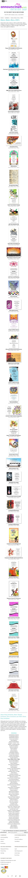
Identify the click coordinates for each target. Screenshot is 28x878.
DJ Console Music (14, 402)
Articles (2, 841)
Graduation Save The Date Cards (13, 775)
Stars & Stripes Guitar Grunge (14, 496)
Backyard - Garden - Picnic (14, 743)
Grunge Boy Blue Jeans (13, 510)
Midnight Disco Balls (14, 482)
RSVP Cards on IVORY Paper (14, 807)
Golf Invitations (14, 772)
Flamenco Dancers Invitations (14, 598)
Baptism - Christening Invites (13, 744)
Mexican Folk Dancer (14, 577)
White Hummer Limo (13, 468)
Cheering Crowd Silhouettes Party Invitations (13, 69)
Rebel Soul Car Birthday (13, 363)
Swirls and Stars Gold (14, 656)
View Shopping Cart (18, 851)
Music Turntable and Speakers (14, 435)
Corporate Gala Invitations (14, 756)
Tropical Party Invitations (14, 821)
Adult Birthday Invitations (14, 735)
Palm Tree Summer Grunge (14, 205)
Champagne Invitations (13, 752)
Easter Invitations (13, 763)
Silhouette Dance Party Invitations (14, 349)
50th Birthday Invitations (14, 737)
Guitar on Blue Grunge (13, 382)
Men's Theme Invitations (14, 792)
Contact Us (17, 837)
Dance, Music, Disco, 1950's (14, 759)
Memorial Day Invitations (14, 791)
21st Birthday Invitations (14, 736)
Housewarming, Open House (14, 780)
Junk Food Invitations (14, 783)
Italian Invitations (14, 782)
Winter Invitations (13, 826)
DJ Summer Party (14, 146)
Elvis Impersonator (13, 310)
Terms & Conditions (19, 839)
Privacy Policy (3, 851)
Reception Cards (13, 803)
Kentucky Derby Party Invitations (13, 784)
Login (16, 848)
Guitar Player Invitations (14, 111)
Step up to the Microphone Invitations (14, 557)
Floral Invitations (14, 767)
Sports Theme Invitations (14, 814)
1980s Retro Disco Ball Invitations (13, 90)
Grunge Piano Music (13, 185)
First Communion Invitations (13, 764)
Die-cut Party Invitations (14, 760)
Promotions (3, 843)
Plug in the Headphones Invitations (13, 48)
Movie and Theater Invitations (14, 797)
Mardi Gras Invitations (14, 788)
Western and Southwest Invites (14, 823)
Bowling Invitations (14, 751)
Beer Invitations (14, 749)
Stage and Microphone (13, 329)
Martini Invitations (13, 790)
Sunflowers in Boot (13, 709)
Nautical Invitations (14, 799)
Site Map (2, 853)
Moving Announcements (14, 798)
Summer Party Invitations (14, 817)
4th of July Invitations (14, 770)
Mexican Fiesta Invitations (14, 794)
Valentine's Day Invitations (14, 822)
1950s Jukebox (13, 166)
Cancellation (17, 841)
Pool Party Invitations (14, 802)
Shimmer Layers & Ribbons (13, 811)
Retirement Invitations (13, 805)
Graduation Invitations (13, 774)
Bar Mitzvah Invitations (13, 745)
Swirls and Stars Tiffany (13, 637)
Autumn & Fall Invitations (14, 741)
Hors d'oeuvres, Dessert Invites (14, 778)
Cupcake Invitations (14, 757)
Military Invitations (13, 795)
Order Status (17, 853)
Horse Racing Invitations (14, 779)
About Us (2, 839)
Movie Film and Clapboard (14, 243)
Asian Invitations (14, 740)
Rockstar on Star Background (14, 543)
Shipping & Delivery (4, 848)
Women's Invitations (14, 828)
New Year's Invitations (13, 801)
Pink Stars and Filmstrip (13, 277)
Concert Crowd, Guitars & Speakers (14, 416)
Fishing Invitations (13, 766)
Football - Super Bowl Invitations (13, 768)
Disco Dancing (13, 296)
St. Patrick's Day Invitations (14, 815)
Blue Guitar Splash (13, 132)
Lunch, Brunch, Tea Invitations (14, 787)
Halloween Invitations (14, 776)
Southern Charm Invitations (13, 813)
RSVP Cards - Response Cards (14, 806)
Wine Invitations (14, 825)
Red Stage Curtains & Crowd (13, 257)
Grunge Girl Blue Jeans (14, 524)
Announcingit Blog (4, 837)
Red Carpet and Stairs (14, 690)
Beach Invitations (13, 748)
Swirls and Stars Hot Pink (14, 617)
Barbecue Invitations (14, 747)
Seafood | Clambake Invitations (14, 810)
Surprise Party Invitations (14, 818)
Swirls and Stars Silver (14, 676)
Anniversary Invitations (13, 739)
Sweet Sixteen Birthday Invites (14, 819)
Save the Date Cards (14, 809)
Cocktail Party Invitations (14, 755)
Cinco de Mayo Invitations (14, 753)
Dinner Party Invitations (13, 762)
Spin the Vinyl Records (14, 224)
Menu (4, 1)
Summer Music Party (13, 454)
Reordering (17, 855)
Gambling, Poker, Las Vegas (13, 771)
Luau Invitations (14, 786)
